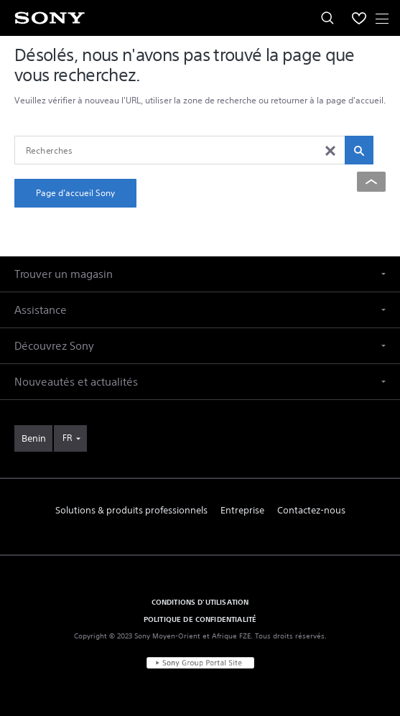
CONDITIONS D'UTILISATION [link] (200, 602)
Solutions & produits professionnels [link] (131, 510)
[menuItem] (359, 18)
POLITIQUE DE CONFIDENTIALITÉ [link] (200, 619)
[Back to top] (371, 182)
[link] (33, 438)
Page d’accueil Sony (75, 193)
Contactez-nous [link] (311, 510)
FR (67, 438)
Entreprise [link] (242, 510)
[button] (200, 274)
